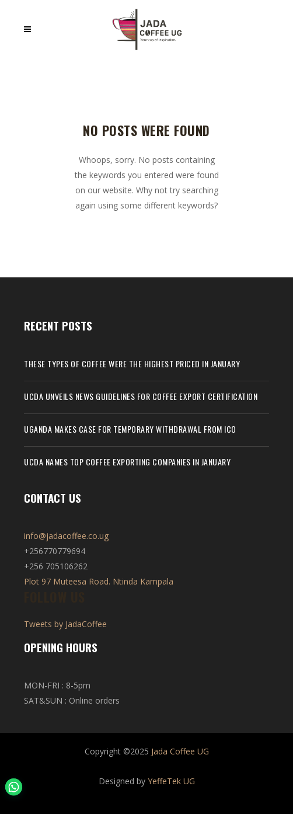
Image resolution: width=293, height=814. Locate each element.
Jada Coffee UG (180, 751)
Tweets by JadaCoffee (65, 623)
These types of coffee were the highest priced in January (132, 363)
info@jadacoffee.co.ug (66, 535)
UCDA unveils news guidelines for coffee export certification (140, 396)
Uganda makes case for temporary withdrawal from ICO (130, 429)
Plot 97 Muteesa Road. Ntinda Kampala (98, 581)
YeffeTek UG (171, 781)
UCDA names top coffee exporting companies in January (127, 461)
